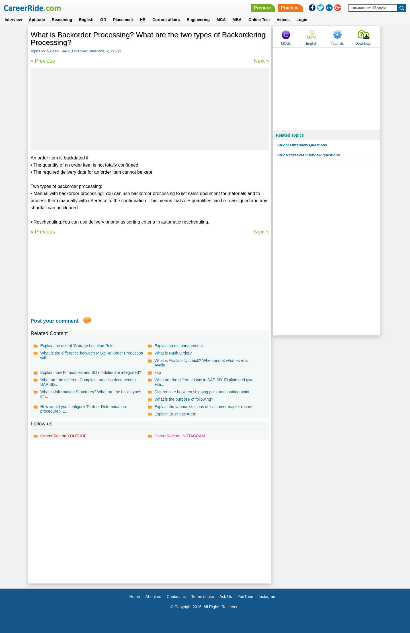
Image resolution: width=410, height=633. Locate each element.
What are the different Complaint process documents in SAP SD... (89, 382)
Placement (123, 19)
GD (103, 19)
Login (301, 19)
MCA (221, 19)
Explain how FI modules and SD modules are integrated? (90, 372)
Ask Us (226, 596)
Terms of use (202, 596)
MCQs (286, 44)
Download (362, 44)
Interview (13, 19)
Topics (35, 51)
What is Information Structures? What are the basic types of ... (90, 394)
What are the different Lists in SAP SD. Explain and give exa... (204, 382)
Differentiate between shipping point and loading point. (203, 392)
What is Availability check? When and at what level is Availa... (201, 362)
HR (142, 19)
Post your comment (55, 321)
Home (134, 596)
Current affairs (166, 19)
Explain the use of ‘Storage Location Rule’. (78, 345)
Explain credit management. (179, 345)
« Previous (43, 61)
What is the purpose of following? (184, 399)
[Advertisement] (150, 109)
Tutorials (337, 44)
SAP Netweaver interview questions (308, 155)
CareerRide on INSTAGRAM (180, 436)
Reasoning (62, 19)
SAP (50, 51)
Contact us (176, 596)
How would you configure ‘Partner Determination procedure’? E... (83, 408)
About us (153, 596)
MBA (237, 19)
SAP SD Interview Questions (82, 51)
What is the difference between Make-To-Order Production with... (91, 355)
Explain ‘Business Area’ (175, 414)
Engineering (198, 19)
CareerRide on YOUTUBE (63, 436)
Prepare (262, 7)
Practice (289, 7)
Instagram (267, 596)
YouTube (245, 596)
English (86, 19)
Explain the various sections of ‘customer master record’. (205, 406)
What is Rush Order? (173, 353)
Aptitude (37, 19)
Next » (261, 61)
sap (158, 372)
